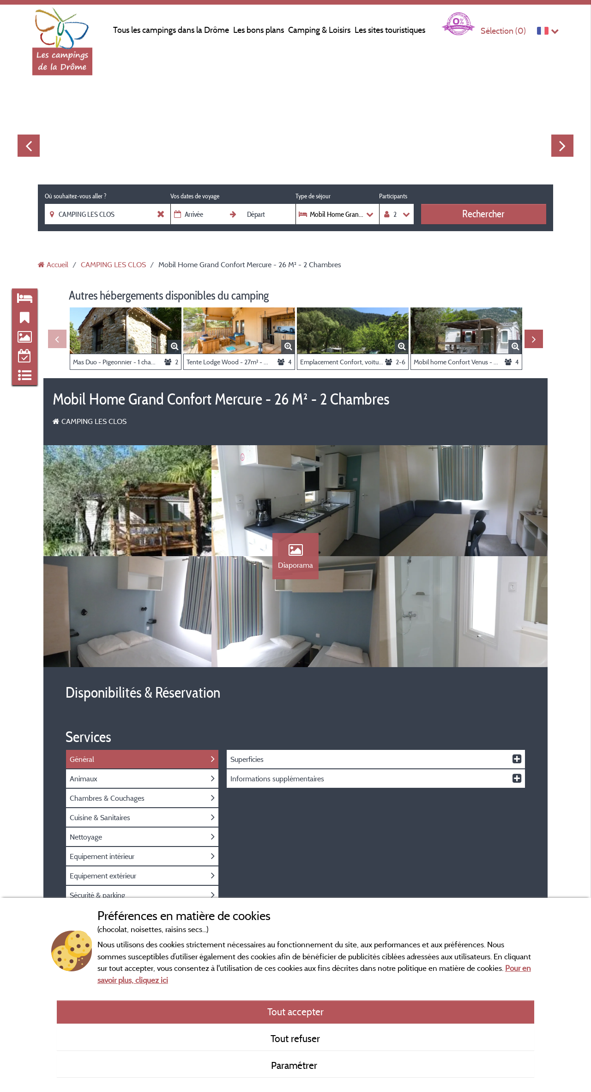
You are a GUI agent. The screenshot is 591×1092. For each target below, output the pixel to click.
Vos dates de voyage (194, 196)
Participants (393, 196)
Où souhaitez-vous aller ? (75, 196)
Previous (29, 146)
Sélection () (503, 30)
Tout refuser (295, 1038)
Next (562, 146)
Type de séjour (313, 196)
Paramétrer (295, 1065)
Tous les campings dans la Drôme (171, 30)
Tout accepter (295, 1012)
